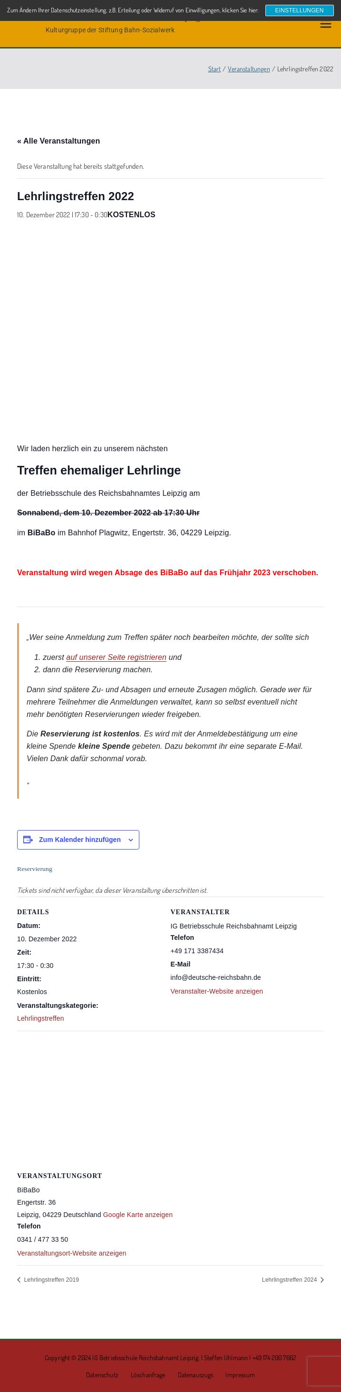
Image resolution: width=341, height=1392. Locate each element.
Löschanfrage (148, 1375)
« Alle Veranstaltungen (58, 141)
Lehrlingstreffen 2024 (290, 1279)
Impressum (239, 1375)
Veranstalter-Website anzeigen (217, 991)
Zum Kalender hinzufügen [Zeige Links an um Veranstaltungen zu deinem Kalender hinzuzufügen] (80, 839)
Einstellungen (299, 10)
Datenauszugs (196, 1375)
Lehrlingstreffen (40, 1018)
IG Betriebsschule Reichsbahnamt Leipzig (145, 1357)
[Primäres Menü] (325, 23)
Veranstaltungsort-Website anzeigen (72, 1253)
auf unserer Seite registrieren (116, 657)
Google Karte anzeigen (138, 1214)
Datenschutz (102, 1375)
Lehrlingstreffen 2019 (50, 1279)
